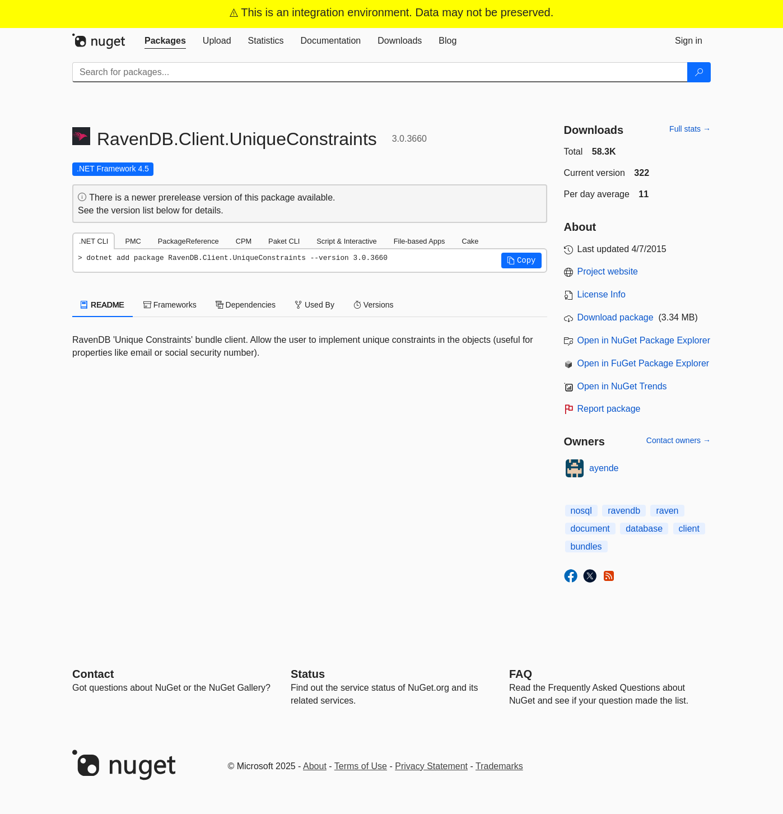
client (689, 528)
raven (667, 510)
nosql (581, 510)
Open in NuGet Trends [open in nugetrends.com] (622, 386)
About (315, 766)
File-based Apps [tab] (419, 241)
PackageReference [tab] (188, 241)
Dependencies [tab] (246, 304)
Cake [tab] (470, 241)
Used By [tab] (314, 304)
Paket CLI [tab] (284, 241)
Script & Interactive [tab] (346, 241)
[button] (521, 260)
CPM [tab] (243, 241)
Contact (93, 674)
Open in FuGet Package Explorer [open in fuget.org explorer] (643, 363)
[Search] (699, 72)
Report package (609, 408)
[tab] (165, 41)
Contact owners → (678, 440)
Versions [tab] (373, 304)
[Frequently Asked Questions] (520, 674)
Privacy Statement (431, 766)
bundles (586, 546)
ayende (604, 468)
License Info (601, 294)
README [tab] (102, 304)
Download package (615, 317)
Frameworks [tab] (170, 304)
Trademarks (499, 766)
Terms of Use (360, 766)
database (644, 528)
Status (308, 674)
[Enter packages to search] (380, 72)
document (590, 528)
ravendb (624, 510)
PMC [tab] (133, 241)
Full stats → (690, 128)
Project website (607, 271)
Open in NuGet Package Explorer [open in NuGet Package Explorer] (643, 340)
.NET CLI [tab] (93, 241)
